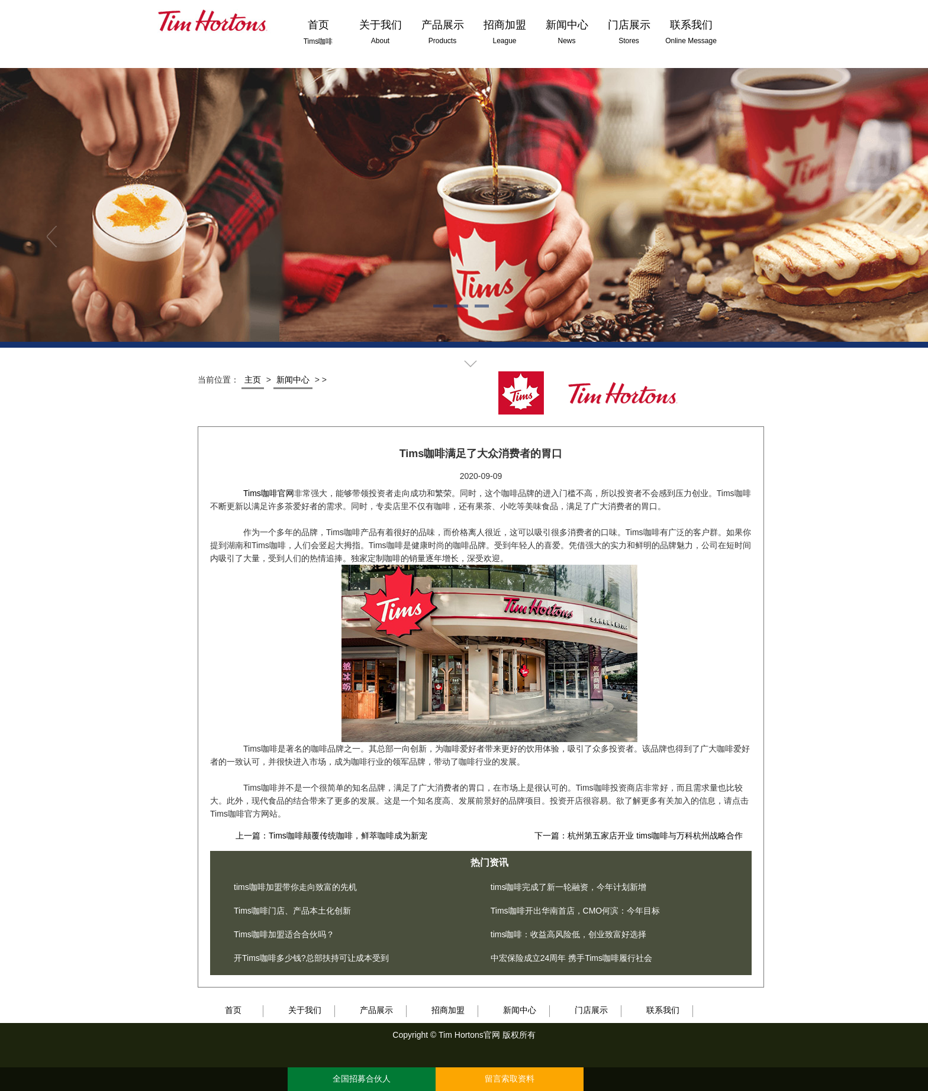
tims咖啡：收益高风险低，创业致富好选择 (569, 934)
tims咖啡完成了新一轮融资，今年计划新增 (569, 887)
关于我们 (304, 1010)
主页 (252, 379)
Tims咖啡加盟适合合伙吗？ (284, 934)
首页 (233, 1010)
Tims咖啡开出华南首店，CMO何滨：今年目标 (575, 910)
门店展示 (591, 1010)
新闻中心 (293, 379)
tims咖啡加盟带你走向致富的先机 (295, 887)
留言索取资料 (509, 1078)
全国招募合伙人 (362, 1078)
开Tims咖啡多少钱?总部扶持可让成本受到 (311, 958)
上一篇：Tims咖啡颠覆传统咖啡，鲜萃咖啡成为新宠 (331, 835)
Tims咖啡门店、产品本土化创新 (292, 910)
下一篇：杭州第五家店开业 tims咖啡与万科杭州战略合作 (638, 835)
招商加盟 (448, 1010)
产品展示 (376, 1010)
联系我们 (662, 1010)
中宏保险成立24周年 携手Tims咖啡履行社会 (571, 958)
